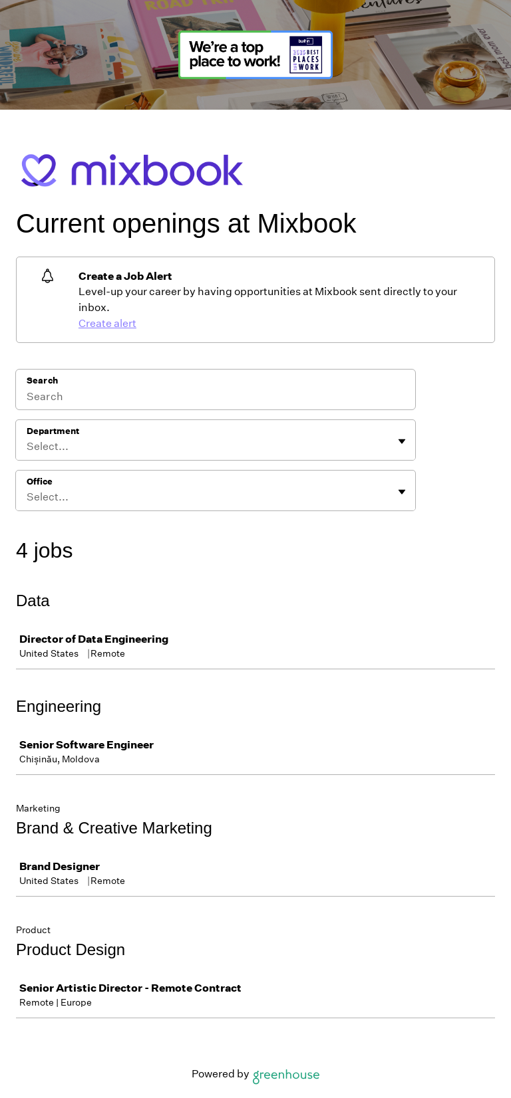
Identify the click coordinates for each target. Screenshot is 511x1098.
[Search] (215, 398)
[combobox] (28, 446)
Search (42, 380)
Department (53, 431)
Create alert (107, 323)
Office (40, 481)
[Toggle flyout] (402, 441)
